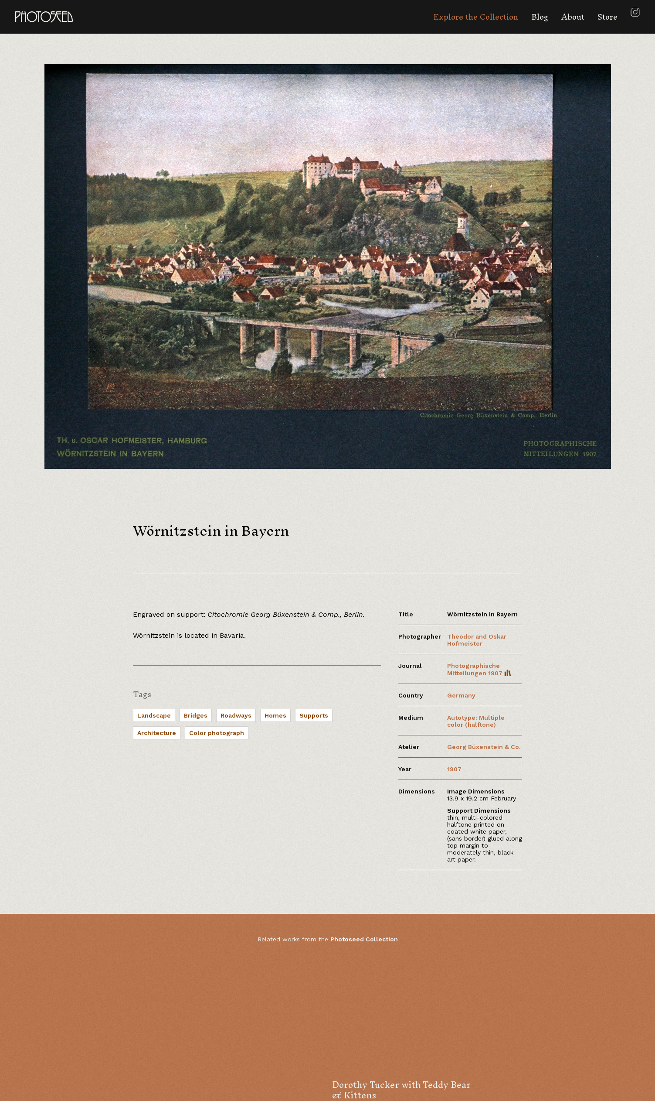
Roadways (236, 715)
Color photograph (216, 732)
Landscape (154, 715)
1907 (454, 769)
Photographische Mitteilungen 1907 (479, 669)
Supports (313, 715)
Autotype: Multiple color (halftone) (476, 721)
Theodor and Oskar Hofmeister (476, 640)
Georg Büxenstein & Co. (484, 746)
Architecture (156, 732)
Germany (461, 695)
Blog (539, 17)
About (572, 17)
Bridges (195, 715)
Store (607, 17)
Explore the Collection (475, 17)
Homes (275, 715)
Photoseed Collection (364, 939)
